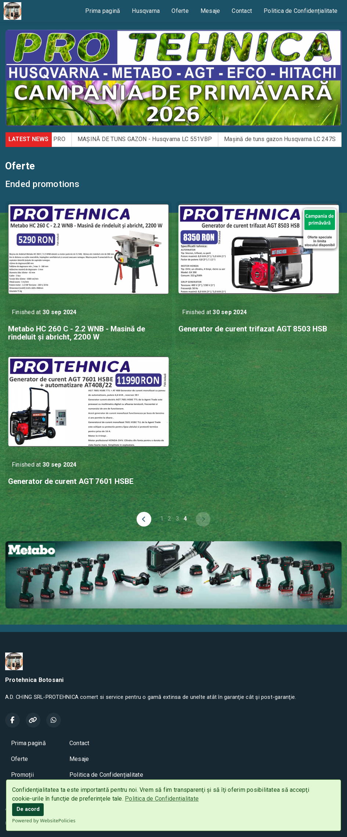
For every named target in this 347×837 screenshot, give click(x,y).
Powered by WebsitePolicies (44, 820)
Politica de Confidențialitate (162, 798)
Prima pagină (102, 10)
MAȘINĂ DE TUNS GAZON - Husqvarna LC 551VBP (155, 139)
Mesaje (210, 10)
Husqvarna (146, 10)
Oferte (179, 10)
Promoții (22, 774)
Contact (242, 10)
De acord (28, 809)
